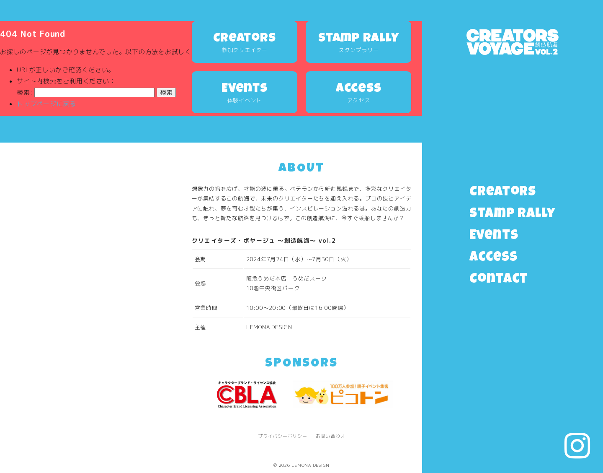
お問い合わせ (330, 436)
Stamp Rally (512, 214)
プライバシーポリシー (282, 436)
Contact (498, 280)
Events (493, 236)
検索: (24, 92)
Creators (502, 193)
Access (493, 258)
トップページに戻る (46, 103)
